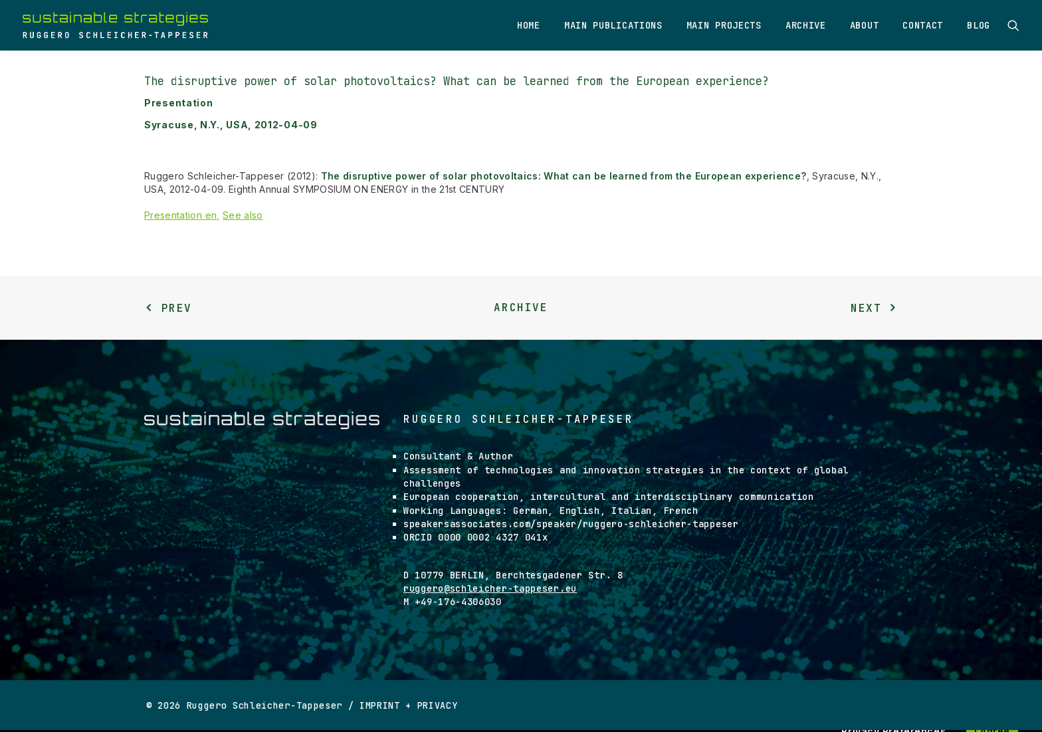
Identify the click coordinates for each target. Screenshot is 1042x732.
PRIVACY (437, 705)
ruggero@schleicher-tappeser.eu (490, 588)
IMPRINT (380, 705)
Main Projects (724, 25)
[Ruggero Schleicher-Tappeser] (115, 25)
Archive (805, 25)
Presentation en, (182, 215)
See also (243, 215)
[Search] (1013, 25)
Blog (978, 25)
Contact (922, 25)
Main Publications (613, 25)
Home (528, 25)
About (864, 25)
